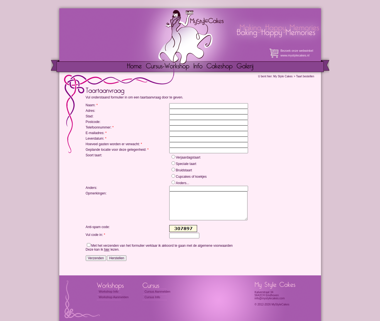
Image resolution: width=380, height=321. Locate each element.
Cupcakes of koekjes (191, 177)
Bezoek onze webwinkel (297, 50)
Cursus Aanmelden (157, 291)
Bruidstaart (184, 170)
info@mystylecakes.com (270, 298)
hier (107, 249)
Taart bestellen (305, 76)
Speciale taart (186, 164)
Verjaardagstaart (188, 157)
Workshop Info (109, 291)
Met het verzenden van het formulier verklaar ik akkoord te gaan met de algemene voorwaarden (162, 246)
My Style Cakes (283, 76)
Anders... (182, 183)
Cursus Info (152, 297)
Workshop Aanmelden (114, 297)
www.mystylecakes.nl (295, 55)
